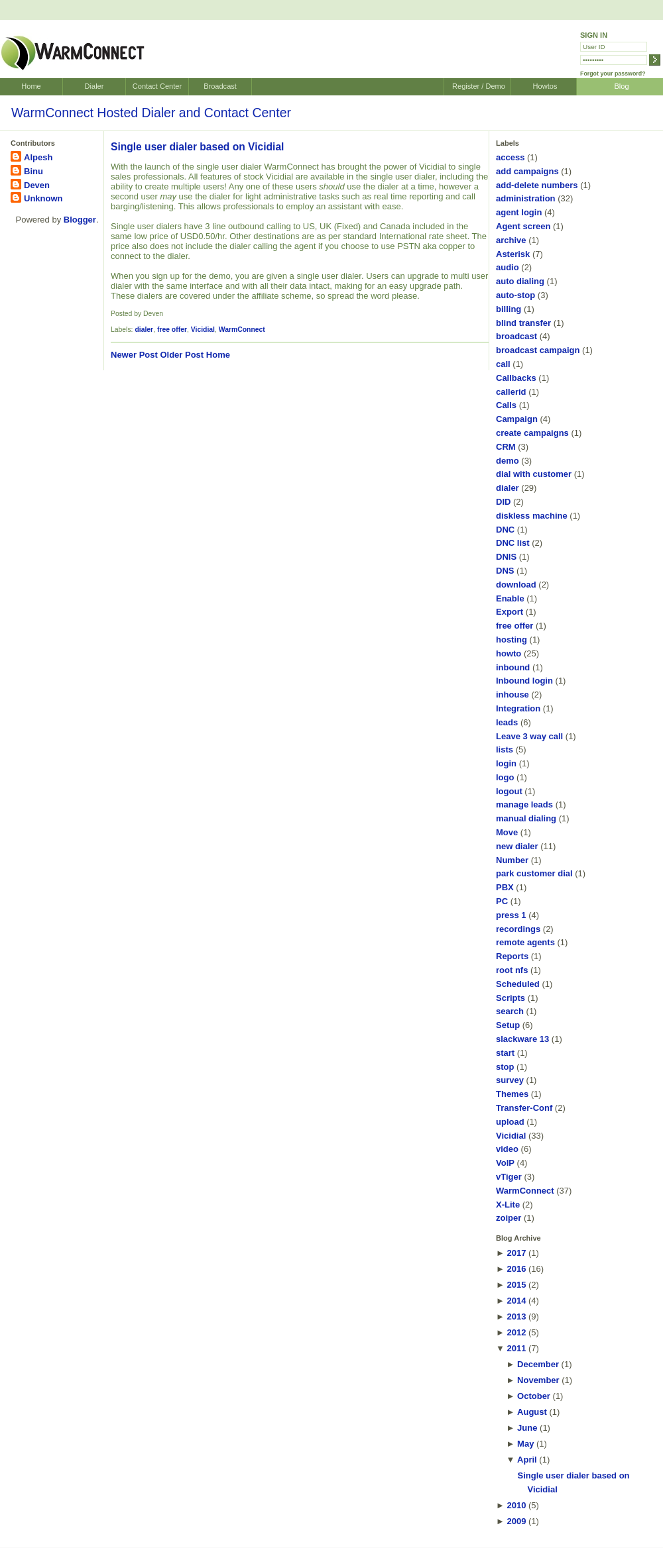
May (525, 1444)
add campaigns (527, 171)
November (538, 1380)
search (510, 1011)
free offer (172, 329)
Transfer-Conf (524, 1108)
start (505, 1053)
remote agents (525, 942)
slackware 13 (522, 1039)
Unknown (43, 198)
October (533, 1396)
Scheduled (518, 984)
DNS (505, 571)
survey (510, 1080)
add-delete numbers (537, 185)
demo (507, 461)
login (506, 763)
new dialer (517, 846)
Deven (37, 185)
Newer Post (134, 355)
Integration (518, 708)
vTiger (509, 1177)
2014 (516, 1301)
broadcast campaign (537, 350)
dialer (144, 329)
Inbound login (524, 681)
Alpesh (38, 157)
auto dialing (520, 281)
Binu (33, 171)
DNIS (506, 557)
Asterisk (513, 254)
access (510, 157)
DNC (505, 530)
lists (504, 749)
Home (30, 86)
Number (512, 860)
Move (507, 832)
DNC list (513, 543)
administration (526, 198)
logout (509, 791)
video (507, 1149)
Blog (621, 86)
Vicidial (203, 329)
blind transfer (523, 323)
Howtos (545, 86)
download (516, 585)
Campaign (517, 419)
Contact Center (157, 86)
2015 (516, 1285)
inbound (513, 667)
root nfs (512, 970)
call (503, 364)
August (532, 1412)
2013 (516, 1316)
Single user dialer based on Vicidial (197, 146)
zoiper (508, 1218)
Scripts (510, 998)
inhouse (512, 694)
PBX (505, 887)
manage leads (524, 804)
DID (503, 502)
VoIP (505, 1163)
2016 (516, 1269)
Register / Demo (478, 86)
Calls (506, 405)
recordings (518, 929)
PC (502, 901)
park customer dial (534, 873)
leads (507, 722)
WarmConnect (242, 329)
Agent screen (523, 226)
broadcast (516, 336)
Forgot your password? (613, 73)
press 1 (511, 915)
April (527, 1460)
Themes (512, 1094)
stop (505, 1067)
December (538, 1364)
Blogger (80, 220)
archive (511, 240)
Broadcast (220, 86)
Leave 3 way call (529, 736)
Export (509, 612)
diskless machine (532, 516)
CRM (506, 447)
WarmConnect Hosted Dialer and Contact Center (151, 112)
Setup (508, 1025)
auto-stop (515, 295)
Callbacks (516, 378)
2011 (516, 1348)
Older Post (182, 355)
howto (508, 653)
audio (507, 267)
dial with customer (534, 474)
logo (505, 777)
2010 (516, 1505)
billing (508, 309)
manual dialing (526, 818)
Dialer (94, 86)
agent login (519, 212)
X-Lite (508, 1205)
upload (510, 1122)
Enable (510, 598)
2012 (516, 1332)
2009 (516, 1521)
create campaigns (532, 433)
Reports (512, 956)
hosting (511, 640)
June (527, 1428)
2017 (516, 1253)
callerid (511, 392)
